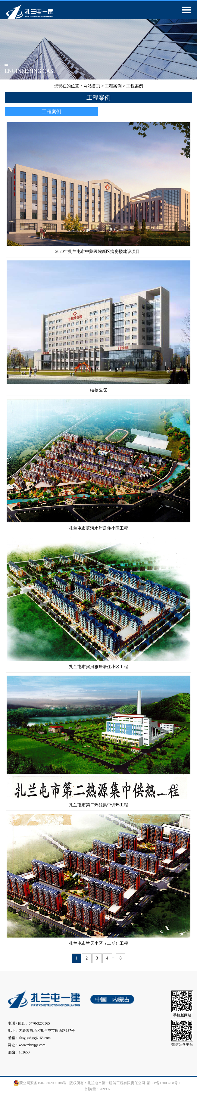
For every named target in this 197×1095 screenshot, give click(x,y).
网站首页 (91, 86)
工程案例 (113, 86)
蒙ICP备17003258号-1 (164, 1083)
